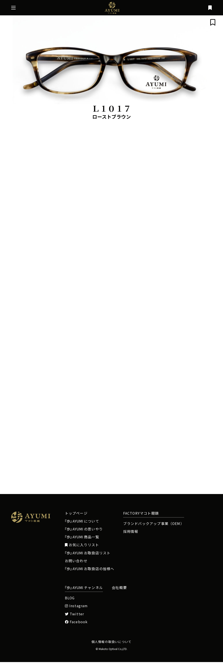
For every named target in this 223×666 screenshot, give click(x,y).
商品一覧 (82, 541)
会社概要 (119, 591)
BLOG (70, 602)
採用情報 (130, 535)
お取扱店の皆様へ (89, 573)
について (82, 525)
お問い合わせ (76, 565)
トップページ (76, 517)
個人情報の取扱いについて (111, 645)
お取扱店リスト (88, 557)
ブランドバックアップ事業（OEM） (153, 527)
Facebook (76, 626)
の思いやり (84, 533)
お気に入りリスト (82, 549)
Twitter (74, 618)
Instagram (76, 610)
